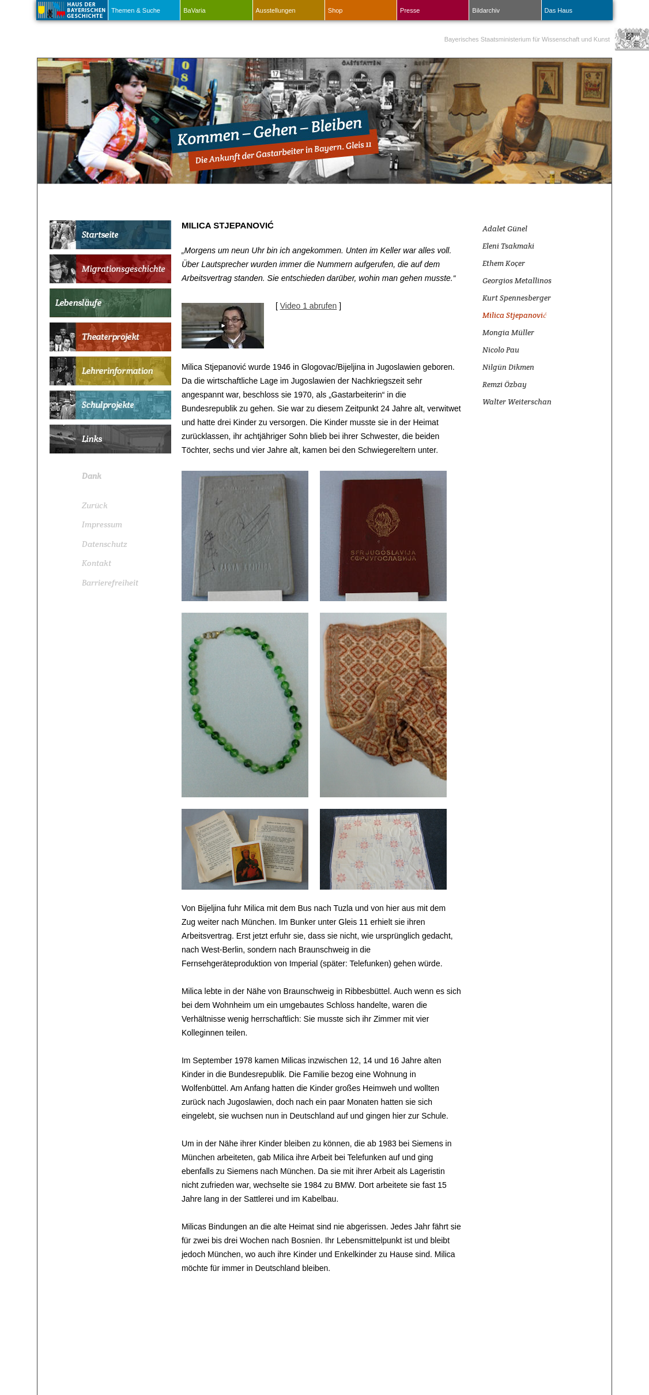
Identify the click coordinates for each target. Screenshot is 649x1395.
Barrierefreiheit (110, 583)
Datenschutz (104, 544)
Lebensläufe (110, 302)
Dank (91, 476)
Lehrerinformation (110, 371)
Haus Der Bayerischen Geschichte (70, 9)
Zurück (95, 505)
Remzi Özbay (504, 384)
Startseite (110, 234)
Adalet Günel (504, 229)
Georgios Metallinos (517, 281)
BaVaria (194, 10)
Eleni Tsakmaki (508, 246)
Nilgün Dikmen (508, 367)
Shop (335, 10)
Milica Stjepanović (514, 315)
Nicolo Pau (500, 350)
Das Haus (558, 10)
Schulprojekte (110, 405)
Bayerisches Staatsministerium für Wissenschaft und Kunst (527, 39)
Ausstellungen (276, 10)
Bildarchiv (486, 10)
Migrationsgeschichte (110, 268)
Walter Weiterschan (517, 402)
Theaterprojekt (110, 336)
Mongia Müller (508, 332)
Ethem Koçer (503, 263)
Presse (410, 10)
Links (110, 439)
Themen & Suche (135, 10)
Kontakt (96, 563)
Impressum (102, 524)
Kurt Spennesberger (516, 298)
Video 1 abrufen (308, 305)
